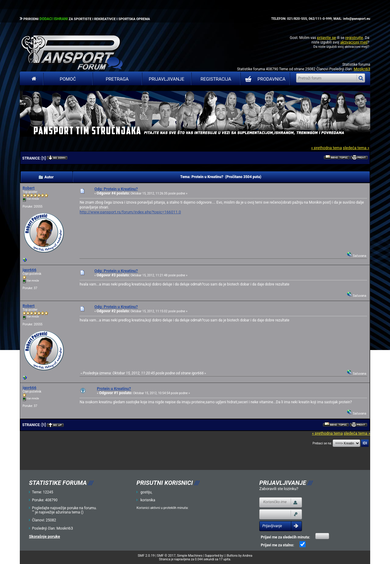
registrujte (354, 37)
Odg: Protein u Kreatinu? (116, 189)
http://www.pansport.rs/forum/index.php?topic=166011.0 (130, 212)
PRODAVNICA (264, 79)
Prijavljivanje (166, 79)
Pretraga (117, 79)
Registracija (215, 79)
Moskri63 (362, 69)
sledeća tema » (356, 147)
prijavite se (326, 37)
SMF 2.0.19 (146, 556)
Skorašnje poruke (44, 536)
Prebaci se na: (322, 443)
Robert (28, 188)
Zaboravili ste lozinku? (278, 488)
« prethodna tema (326, 147)
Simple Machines (190, 556)
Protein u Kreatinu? (114, 388)
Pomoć (68, 79)
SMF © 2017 (166, 556)
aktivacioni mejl (353, 42)
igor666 (29, 270)
